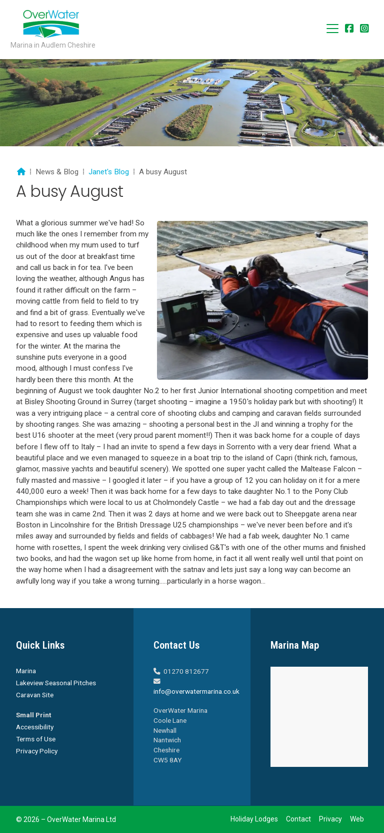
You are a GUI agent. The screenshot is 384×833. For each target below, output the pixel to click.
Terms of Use (36, 739)
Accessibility (35, 727)
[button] (332, 29)
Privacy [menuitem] (330, 819)
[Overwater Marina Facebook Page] (349, 29)
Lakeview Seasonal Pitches (56, 683)
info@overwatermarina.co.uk (197, 691)
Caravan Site (35, 695)
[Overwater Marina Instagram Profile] (364, 29)
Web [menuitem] (357, 819)
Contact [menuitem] (298, 819)
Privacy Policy (37, 751)
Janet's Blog (108, 171)
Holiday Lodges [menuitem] (254, 819)
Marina (26, 671)
